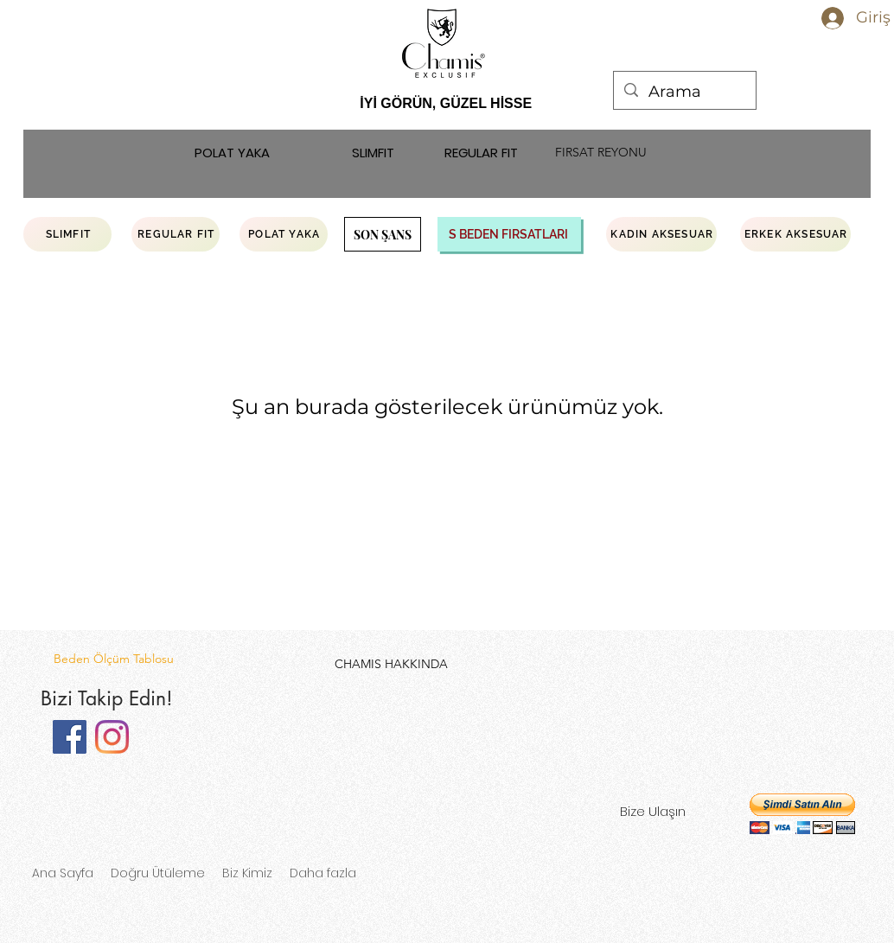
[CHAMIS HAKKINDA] (391, 664)
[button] (802, 813)
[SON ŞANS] (382, 234)
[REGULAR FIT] (481, 153)
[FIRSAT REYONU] (601, 153)
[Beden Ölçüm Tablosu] (113, 659)
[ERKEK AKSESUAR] (795, 234)
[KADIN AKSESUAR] (661, 234)
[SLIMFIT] (373, 153)
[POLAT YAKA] (232, 153)
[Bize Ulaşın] (652, 811)
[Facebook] (69, 737)
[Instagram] (112, 737)
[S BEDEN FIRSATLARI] (509, 234)
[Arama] (683, 92)
